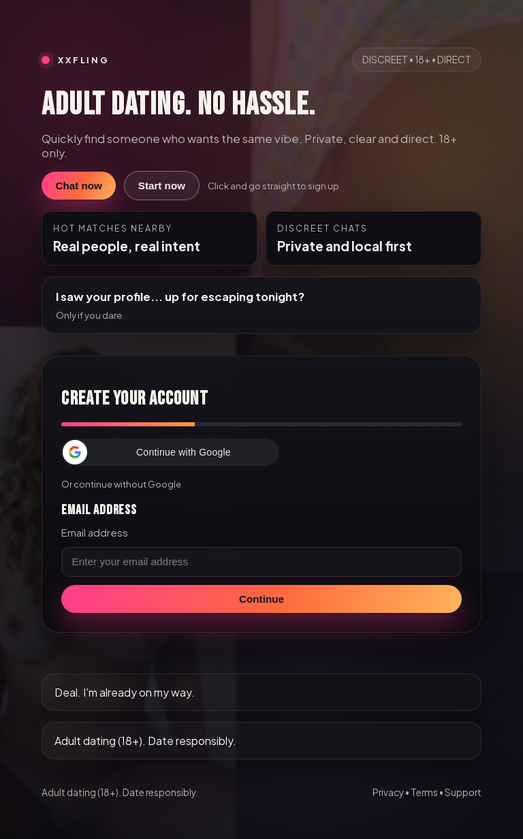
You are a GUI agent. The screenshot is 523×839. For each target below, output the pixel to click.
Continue (261, 599)
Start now (161, 185)
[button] (170, 452)
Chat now (78, 185)
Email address (94, 532)
